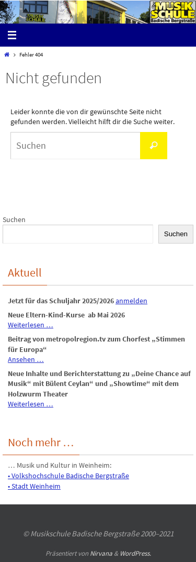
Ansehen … (26, 359)
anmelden (131, 300)
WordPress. (135, 553)
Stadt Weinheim (36, 486)
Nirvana (101, 553)
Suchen (14, 219)
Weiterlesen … (30, 324)
